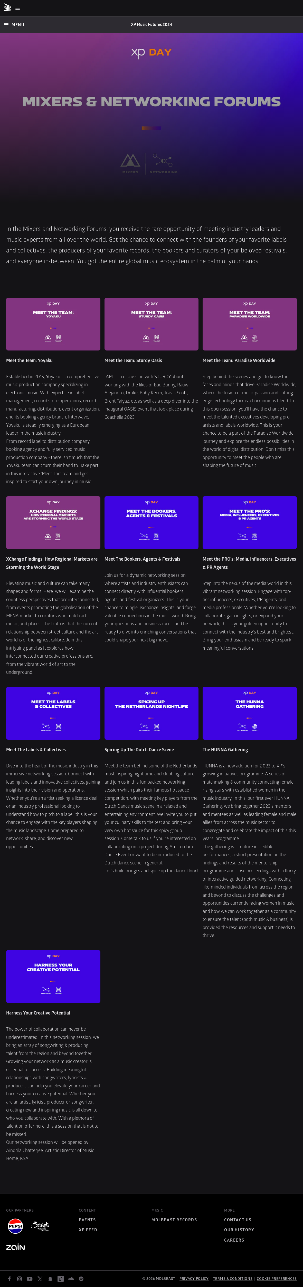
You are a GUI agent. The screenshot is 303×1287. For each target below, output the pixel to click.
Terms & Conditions (233, 1278)
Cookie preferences (277, 1278)
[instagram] (19, 1279)
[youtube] (30, 1279)
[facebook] (9, 1279)
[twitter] (40, 1279)
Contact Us (238, 1220)
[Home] (151, 24)
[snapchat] (50, 1279)
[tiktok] (61, 1279)
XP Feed (88, 1230)
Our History (239, 1230)
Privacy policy (194, 1278)
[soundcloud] (71, 1279)
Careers (234, 1240)
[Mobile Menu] (13, 8)
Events (87, 1220)
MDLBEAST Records (174, 1220)
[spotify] (81, 1279)
